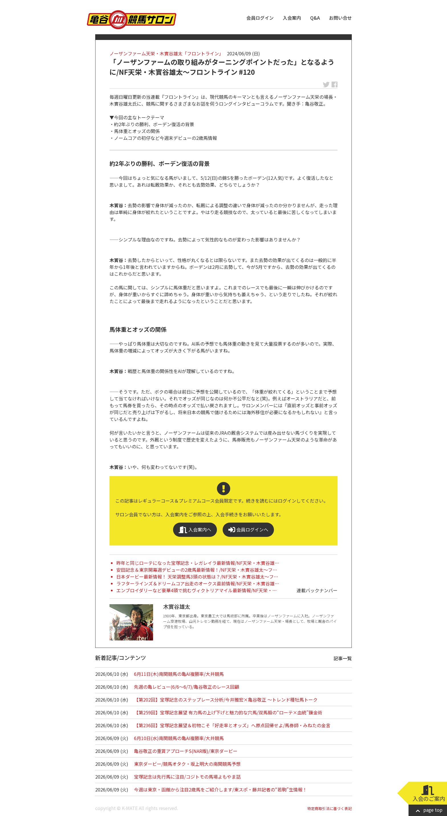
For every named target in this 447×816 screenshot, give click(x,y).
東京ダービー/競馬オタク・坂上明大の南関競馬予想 (187, 763)
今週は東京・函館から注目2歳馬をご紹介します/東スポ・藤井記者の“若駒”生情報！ (220, 789)
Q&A (315, 17)
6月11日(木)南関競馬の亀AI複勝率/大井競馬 (179, 673)
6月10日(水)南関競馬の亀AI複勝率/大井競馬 (179, 738)
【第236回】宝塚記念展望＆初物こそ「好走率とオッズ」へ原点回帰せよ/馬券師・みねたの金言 (232, 725)
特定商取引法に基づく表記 (329, 808)
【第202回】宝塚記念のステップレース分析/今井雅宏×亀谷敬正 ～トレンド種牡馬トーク (226, 699)
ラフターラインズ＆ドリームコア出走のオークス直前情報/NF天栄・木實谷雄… (197, 583)
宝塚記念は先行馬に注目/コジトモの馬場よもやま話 (187, 776)
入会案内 (292, 17)
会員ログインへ (248, 529)
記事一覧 (343, 658)
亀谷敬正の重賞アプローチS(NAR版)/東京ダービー (185, 751)
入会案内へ (195, 529)
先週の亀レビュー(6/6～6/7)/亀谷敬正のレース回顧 (186, 686)
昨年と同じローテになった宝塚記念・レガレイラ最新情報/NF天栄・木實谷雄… (197, 562)
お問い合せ (340, 17)
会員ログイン (260, 17)
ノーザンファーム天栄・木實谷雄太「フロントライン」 (166, 53)
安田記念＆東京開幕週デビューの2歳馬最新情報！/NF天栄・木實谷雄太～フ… (196, 569)
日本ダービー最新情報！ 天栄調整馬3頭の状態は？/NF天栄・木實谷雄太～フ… (197, 576)
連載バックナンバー (317, 590)
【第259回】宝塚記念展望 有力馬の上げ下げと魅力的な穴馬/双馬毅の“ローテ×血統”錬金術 (228, 712)
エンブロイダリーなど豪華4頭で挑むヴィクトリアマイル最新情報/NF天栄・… (196, 590)
